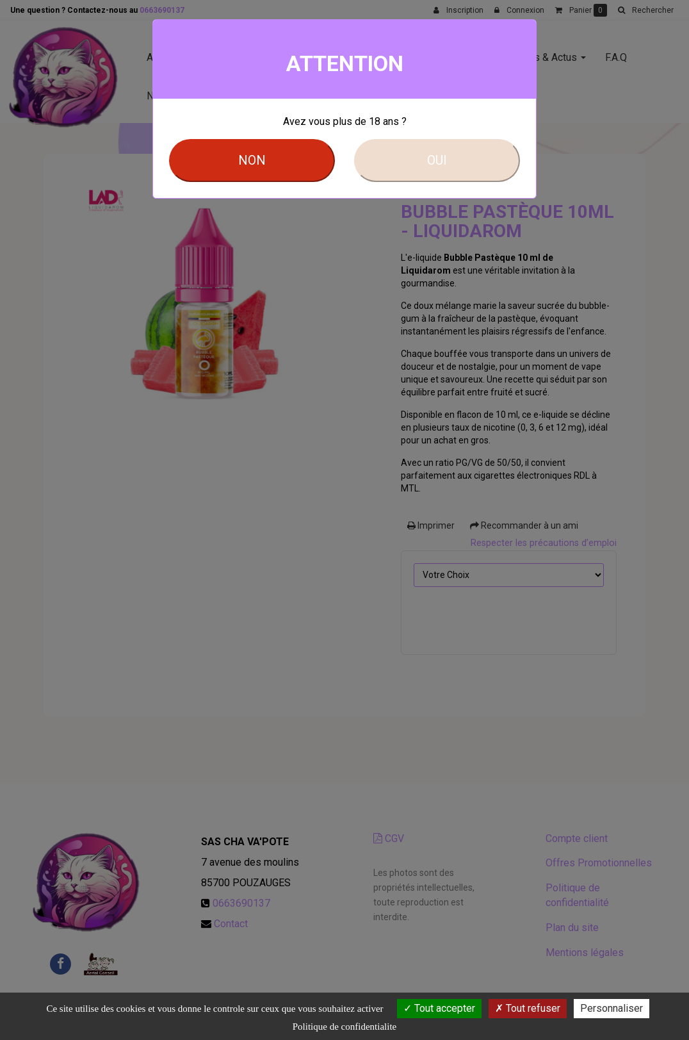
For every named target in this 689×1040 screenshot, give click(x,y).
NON (252, 160)
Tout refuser (527, 1008)
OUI (437, 160)
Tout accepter (439, 1008)
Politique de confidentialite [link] (344, 1026)
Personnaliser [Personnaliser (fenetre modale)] (611, 1008)
